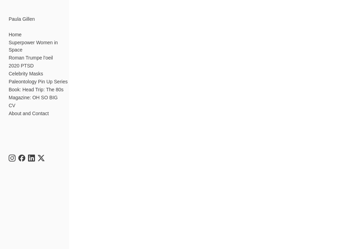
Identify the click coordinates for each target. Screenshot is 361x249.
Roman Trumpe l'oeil (31, 58)
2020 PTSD (21, 65)
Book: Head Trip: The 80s (36, 89)
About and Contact (29, 113)
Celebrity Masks (26, 73)
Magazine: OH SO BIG (33, 97)
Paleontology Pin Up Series (38, 81)
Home (15, 34)
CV (12, 105)
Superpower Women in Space (33, 46)
